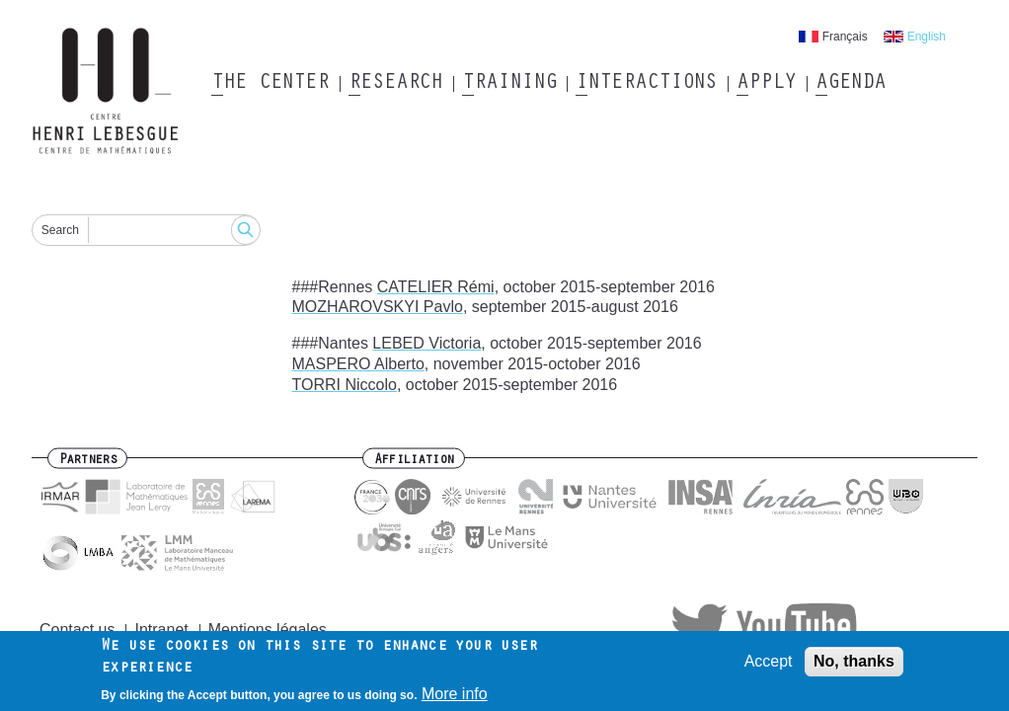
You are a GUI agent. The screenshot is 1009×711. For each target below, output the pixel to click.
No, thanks (854, 666)
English (926, 36)
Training (509, 84)
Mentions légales (267, 629)
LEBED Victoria (426, 343)
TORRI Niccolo (344, 384)
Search (60, 230)
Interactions (646, 84)
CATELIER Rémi (436, 286)
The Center (270, 84)
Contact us (77, 629)
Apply (766, 84)
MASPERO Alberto (358, 364)
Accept (768, 666)
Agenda (850, 84)
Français (845, 36)
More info (455, 699)
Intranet (161, 629)
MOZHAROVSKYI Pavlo (377, 306)
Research (395, 84)
